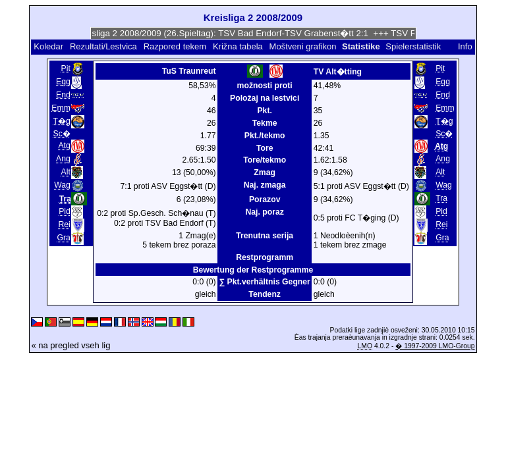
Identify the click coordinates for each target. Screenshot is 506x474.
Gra (63, 237)
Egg (63, 81)
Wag (62, 185)
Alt (65, 171)
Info (465, 46)
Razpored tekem (175, 46)
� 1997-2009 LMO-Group (434, 346)
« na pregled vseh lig (70, 345)
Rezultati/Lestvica (103, 46)
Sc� (61, 133)
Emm (60, 108)
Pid (64, 211)
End (63, 94)
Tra (441, 198)
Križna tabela (238, 46)
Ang (63, 158)
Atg (64, 145)
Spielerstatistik (414, 46)
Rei (64, 224)
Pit (65, 68)
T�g (61, 121)
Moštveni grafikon (303, 46)
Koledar (48, 46)
